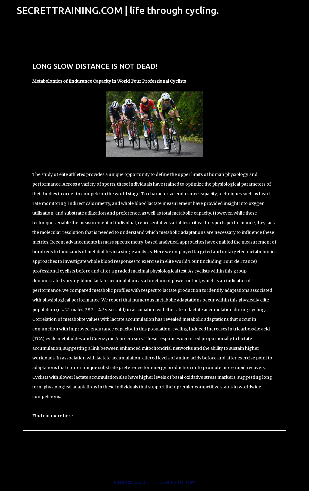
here (68, 416)
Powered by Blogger (154, 470)
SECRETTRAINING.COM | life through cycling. (118, 10)
